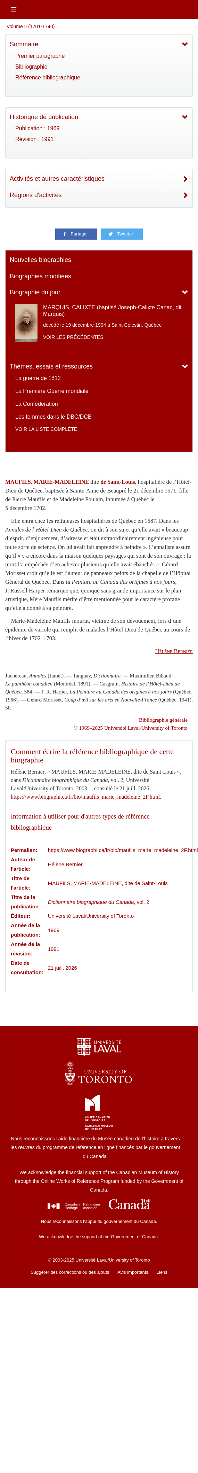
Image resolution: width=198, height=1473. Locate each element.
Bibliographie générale (163, 720)
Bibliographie (31, 67)
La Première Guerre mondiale (52, 391)
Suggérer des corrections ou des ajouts (70, 1272)
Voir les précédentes (73, 337)
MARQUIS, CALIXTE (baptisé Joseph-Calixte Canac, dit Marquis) (112, 310)
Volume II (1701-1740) (31, 26)
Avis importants (132, 1272)
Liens (162, 1272)
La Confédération (36, 404)
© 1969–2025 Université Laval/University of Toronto (131, 728)
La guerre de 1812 (38, 378)
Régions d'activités (36, 195)
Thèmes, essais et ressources (51, 366)
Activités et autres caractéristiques (57, 178)
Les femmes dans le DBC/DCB (53, 417)
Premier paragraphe (40, 56)
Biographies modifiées (40, 276)
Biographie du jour (35, 292)
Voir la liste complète (46, 429)
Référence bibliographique (47, 77)
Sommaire (24, 44)
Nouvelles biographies (40, 259)
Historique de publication (44, 117)
